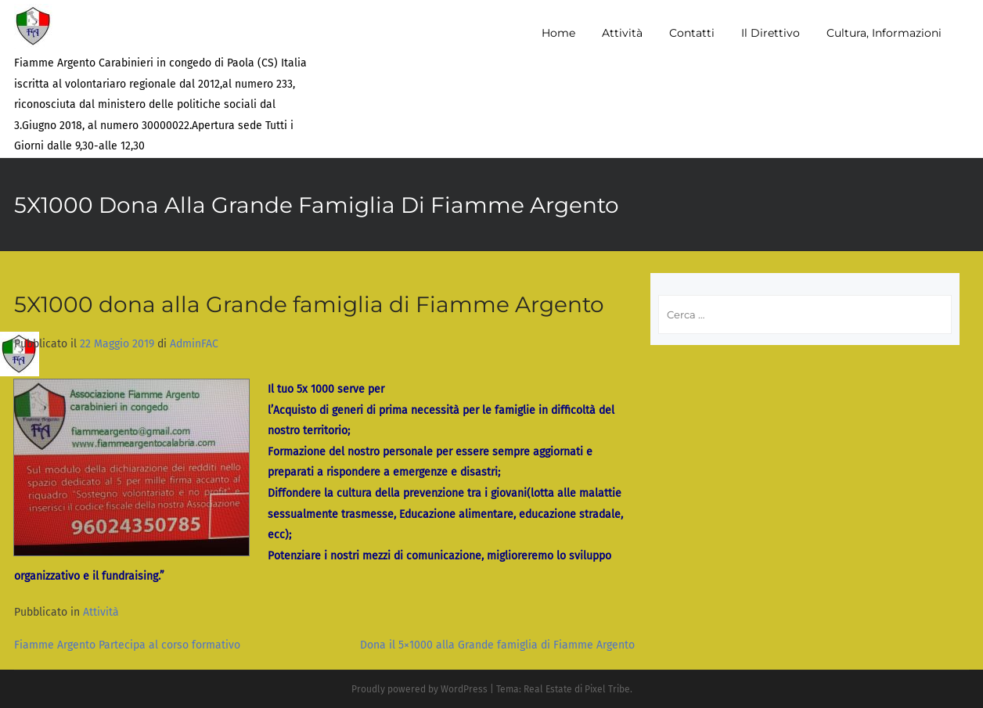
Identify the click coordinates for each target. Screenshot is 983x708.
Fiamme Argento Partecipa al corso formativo (127, 645)
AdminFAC (194, 343)
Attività (101, 612)
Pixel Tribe (607, 689)
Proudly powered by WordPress (419, 689)
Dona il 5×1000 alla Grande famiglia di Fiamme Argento (497, 645)
